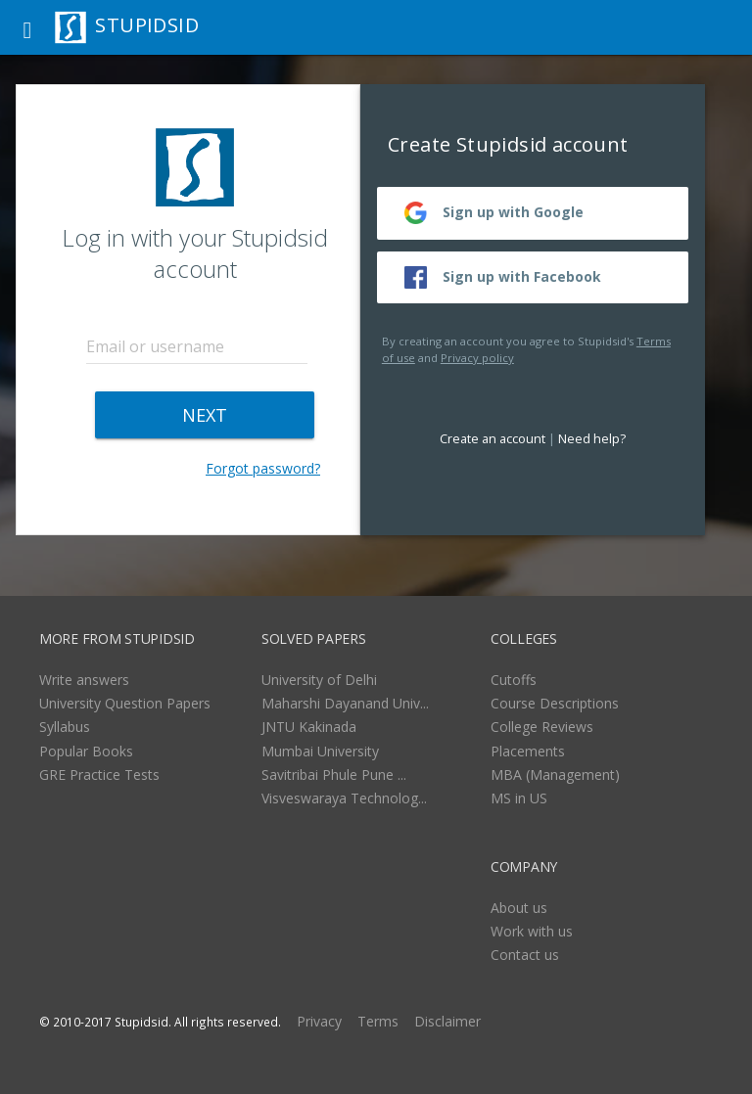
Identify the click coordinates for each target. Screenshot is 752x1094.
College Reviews (542, 726)
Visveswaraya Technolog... (344, 798)
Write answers (84, 679)
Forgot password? (263, 468)
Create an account (492, 439)
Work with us (532, 931)
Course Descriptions (555, 703)
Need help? (592, 439)
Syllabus (64, 726)
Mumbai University (320, 751)
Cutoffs (514, 679)
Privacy (319, 1021)
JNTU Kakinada (308, 726)
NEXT (204, 415)
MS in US (519, 798)
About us (519, 907)
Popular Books (86, 751)
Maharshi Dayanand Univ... (345, 703)
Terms (378, 1021)
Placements (528, 751)
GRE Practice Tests (99, 774)
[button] (27, 27)
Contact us (525, 954)
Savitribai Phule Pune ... (333, 774)
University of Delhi (319, 679)
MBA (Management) (555, 774)
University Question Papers (125, 703)
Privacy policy (477, 357)
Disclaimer (447, 1021)
